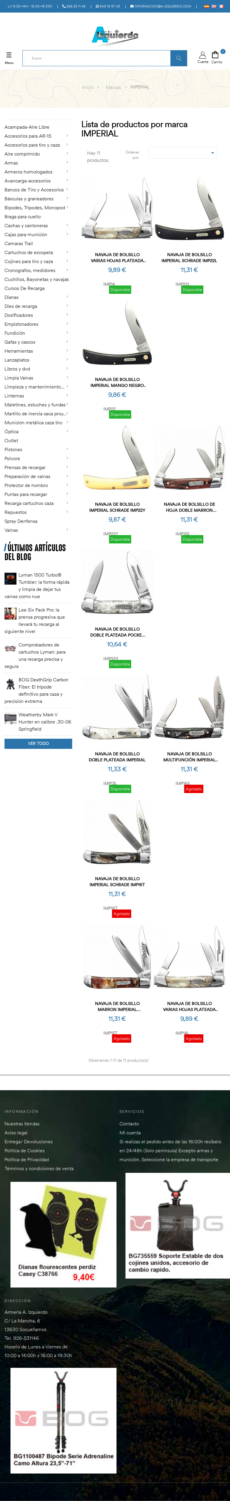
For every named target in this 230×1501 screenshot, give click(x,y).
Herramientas (18, 351)
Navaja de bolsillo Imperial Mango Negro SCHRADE (117, 382)
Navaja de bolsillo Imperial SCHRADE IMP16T (117, 881)
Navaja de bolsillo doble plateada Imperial (117, 757)
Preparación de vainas (27, 476)
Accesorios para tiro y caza (32, 145)
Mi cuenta (130, 1133)
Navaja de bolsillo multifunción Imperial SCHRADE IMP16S (189, 757)
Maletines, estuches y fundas (35, 405)
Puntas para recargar (25, 494)
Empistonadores (21, 324)
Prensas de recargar (25, 467)
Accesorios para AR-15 (27, 136)
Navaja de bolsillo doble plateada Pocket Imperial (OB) (117, 632)
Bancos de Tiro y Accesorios (34, 190)
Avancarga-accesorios (27, 181)
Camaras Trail (18, 243)
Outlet (11, 440)
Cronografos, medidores (29, 270)
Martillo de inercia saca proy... (35, 414)
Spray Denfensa (20, 521)
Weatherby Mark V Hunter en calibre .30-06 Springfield (45, 722)
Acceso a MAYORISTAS (170, 19)
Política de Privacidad (26, 1159)
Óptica (11, 431)
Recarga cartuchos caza (29, 503)
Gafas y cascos (19, 342)
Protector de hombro (26, 485)
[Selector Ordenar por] (182, 153)
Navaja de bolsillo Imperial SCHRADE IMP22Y (117, 507)
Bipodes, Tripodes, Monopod (34, 208)
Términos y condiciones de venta (39, 1168)
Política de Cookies (24, 1150)
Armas (11, 163)
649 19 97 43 (108, 6)
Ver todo (38, 743)
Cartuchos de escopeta (28, 252)
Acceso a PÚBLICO (211, 19)
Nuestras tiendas (22, 1124)
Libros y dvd (17, 369)
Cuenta (202, 58)
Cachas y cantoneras (26, 225)
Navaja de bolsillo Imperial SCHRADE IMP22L (189, 257)
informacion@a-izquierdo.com (160, 6)
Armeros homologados (28, 172)
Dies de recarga (20, 306)
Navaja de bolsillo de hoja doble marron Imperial (189, 507)
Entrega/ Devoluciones (28, 1141)
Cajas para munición (25, 234)
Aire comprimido (22, 154)
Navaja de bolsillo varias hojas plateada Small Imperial (117, 258)
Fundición (14, 333)
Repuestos (15, 512)
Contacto (129, 1124)
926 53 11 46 (74, 6)
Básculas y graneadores (29, 199)
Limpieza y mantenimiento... (34, 387)
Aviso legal (16, 1133)
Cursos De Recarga (24, 288)
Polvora (12, 458)
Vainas (11, 530)
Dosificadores (18, 315)
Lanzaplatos (16, 360)
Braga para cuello (22, 216)
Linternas (14, 396)
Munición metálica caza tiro (33, 422)
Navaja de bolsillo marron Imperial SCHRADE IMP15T (117, 1007)
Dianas (11, 297)
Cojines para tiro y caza (28, 261)
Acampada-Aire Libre (26, 127)
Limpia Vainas (18, 378)
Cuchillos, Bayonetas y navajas (36, 279)
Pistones (13, 449)
